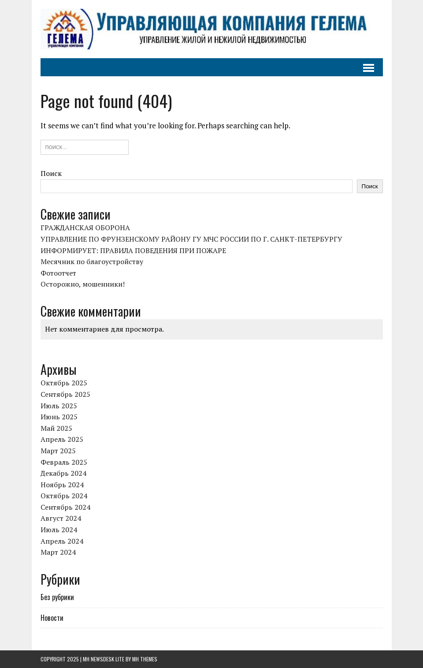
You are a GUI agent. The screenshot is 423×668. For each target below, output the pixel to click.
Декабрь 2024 (63, 473)
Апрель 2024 (62, 541)
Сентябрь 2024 (65, 507)
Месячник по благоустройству (92, 261)
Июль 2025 (59, 406)
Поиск (51, 173)
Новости (52, 617)
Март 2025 (58, 450)
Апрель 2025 (62, 439)
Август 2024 (61, 518)
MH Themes (144, 659)
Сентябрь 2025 (65, 394)
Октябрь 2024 (64, 495)
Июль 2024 (59, 529)
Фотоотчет (58, 273)
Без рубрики (57, 597)
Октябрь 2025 (64, 383)
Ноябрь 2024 (62, 484)
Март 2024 (58, 552)
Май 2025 (56, 428)
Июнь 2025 (59, 417)
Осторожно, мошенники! (83, 284)
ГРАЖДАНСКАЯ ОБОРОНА (85, 227)
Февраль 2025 (64, 462)
